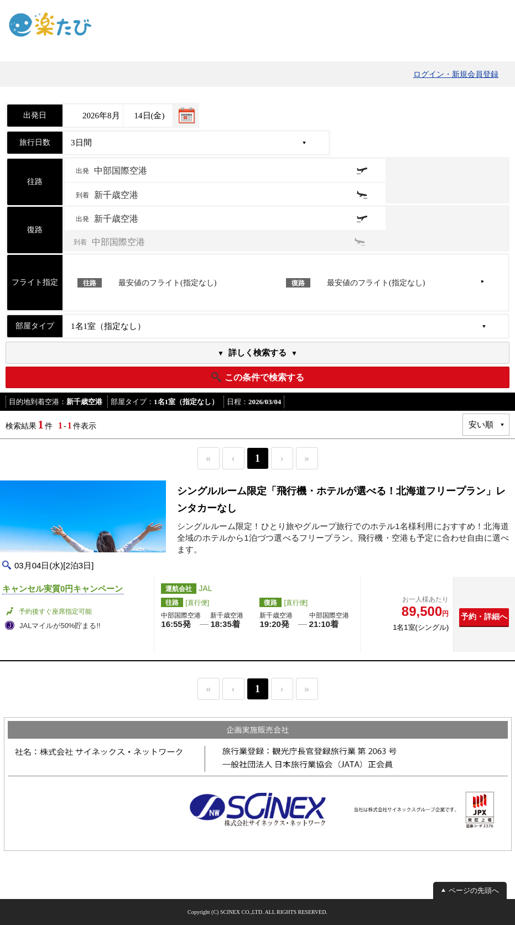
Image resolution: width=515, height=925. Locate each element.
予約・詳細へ (484, 616)
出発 (111, 170)
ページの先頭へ (474, 890)
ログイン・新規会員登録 (455, 74)
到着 (107, 195)
